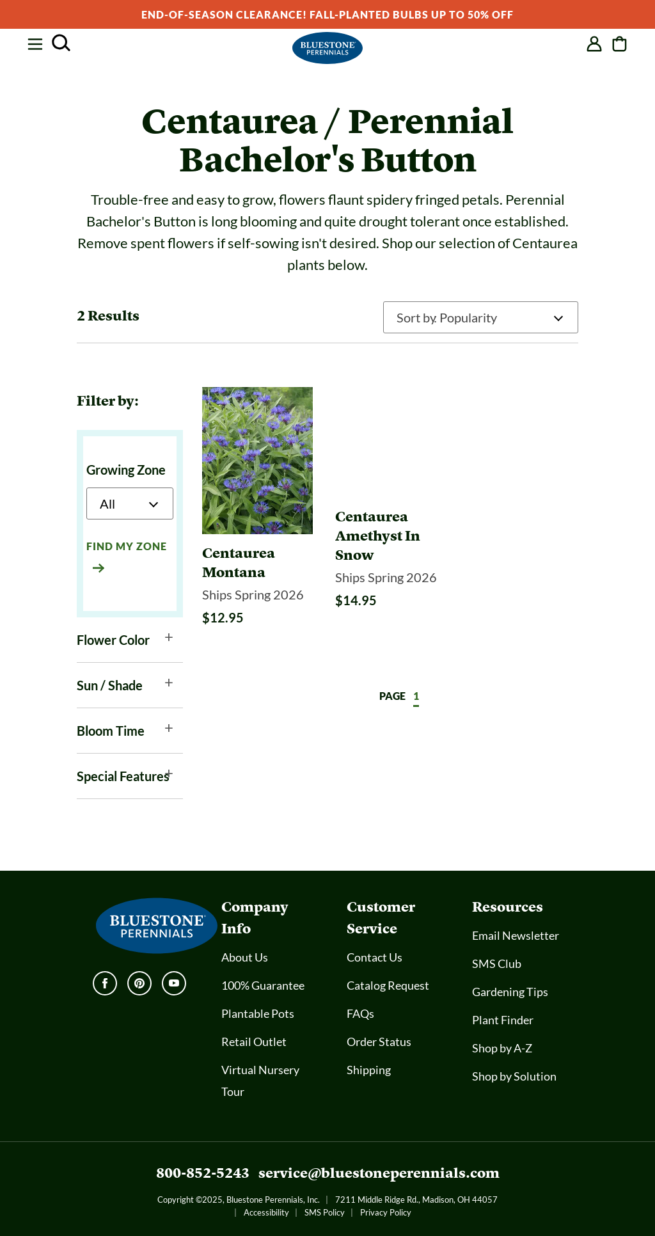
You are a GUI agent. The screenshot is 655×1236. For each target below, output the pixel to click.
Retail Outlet (254, 1041)
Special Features (123, 776)
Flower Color (113, 639)
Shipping (369, 1070)
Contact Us (374, 957)
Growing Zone (126, 469)
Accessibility (266, 1212)
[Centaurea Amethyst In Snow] (390, 572)
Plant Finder (502, 1020)
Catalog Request (388, 985)
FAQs (360, 1013)
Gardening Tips (510, 992)
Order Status (379, 1041)
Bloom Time (111, 730)
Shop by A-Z (502, 1048)
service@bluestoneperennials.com (379, 1173)
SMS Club (496, 963)
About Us (244, 957)
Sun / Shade (110, 685)
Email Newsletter (515, 935)
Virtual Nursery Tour (260, 1080)
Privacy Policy (385, 1212)
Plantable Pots (257, 1013)
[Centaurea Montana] (257, 563)
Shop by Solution (514, 1076)
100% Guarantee (262, 985)
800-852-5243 (202, 1173)
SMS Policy (324, 1212)
